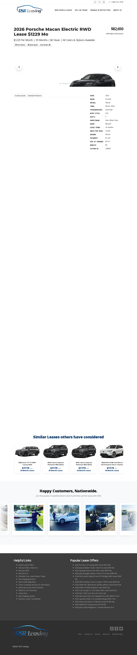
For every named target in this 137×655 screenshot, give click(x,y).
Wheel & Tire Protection (27, 590)
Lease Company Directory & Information (34, 585)
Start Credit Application (27, 582)
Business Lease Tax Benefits (29, 599)
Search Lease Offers (26, 565)
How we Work (23, 570)
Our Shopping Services (27, 579)
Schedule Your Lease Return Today (31, 576)
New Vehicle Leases (63, 10)
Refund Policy (117, 634)
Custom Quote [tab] (20, 96)
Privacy (97, 634)
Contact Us (88, 634)
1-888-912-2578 (115, 2)
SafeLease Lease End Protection (30, 587)
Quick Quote (34, 45)
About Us (117, 10)
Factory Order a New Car (28, 568)
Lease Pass (22, 593)
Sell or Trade (81, 10)
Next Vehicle (44, 45)
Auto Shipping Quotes (26, 596)
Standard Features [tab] (34, 96)
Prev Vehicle (21, 45)
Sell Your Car (23, 573)
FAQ (79, 634)
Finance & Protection (100, 10)
